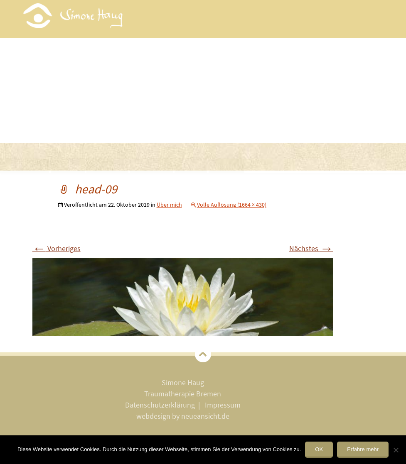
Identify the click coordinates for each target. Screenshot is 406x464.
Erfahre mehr (363, 449)
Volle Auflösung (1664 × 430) (231, 204)
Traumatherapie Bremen (182, 393)
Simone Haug (183, 382)
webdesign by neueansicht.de (182, 416)
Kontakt (229, 165)
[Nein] (395, 450)
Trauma (70, 165)
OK (319, 449)
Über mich (154, 165)
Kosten (193, 165)
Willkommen (27, 165)
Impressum (223, 405)
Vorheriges (56, 248)
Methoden (110, 165)
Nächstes (311, 248)
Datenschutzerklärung (160, 405)
